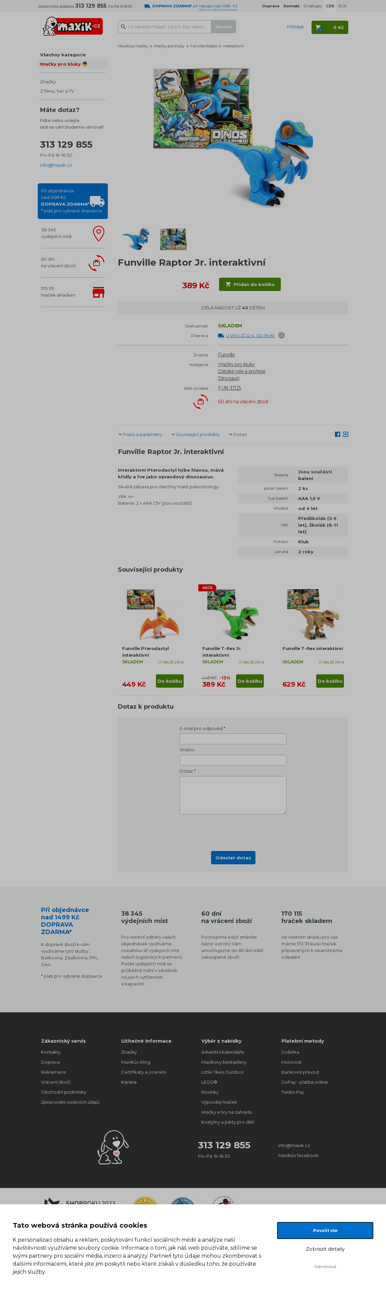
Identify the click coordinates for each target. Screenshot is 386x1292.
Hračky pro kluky (169, 46)
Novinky (210, 1092)
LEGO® (209, 1082)
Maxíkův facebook (298, 1155)
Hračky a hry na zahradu (226, 1112)
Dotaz (240, 434)
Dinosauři (228, 378)
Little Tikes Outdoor (222, 1072)
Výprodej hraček (219, 1102)
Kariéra (129, 1082)
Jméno (187, 749)
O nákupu (313, 6)
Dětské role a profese (242, 371)
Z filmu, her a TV (57, 91)
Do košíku (170, 681)
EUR (343, 6)
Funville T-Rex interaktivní (312, 648)
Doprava (50, 1062)
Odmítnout (325, 1266)
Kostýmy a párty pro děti (227, 1122)
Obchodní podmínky (63, 1092)
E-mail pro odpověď (201, 728)
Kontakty (51, 1052)
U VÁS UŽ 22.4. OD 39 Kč (250, 335)
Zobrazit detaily (325, 1249)
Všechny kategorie (63, 54)
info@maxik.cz (56, 165)
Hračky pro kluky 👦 (63, 64)
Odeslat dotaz (233, 857)
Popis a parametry (142, 434)
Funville (226, 355)
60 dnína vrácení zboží (58, 262)
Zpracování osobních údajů (70, 1102)
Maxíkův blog (135, 1062)
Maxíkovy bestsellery (223, 1062)
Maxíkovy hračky (133, 46)
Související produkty (198, 434)
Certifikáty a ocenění (143, 1072)
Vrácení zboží (55, 1082)
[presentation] (233, 831)
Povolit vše (325, 1230)
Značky (48, 81)
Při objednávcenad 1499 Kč (71, 200)
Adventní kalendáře (222, 1052)
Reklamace (53, 1072)
